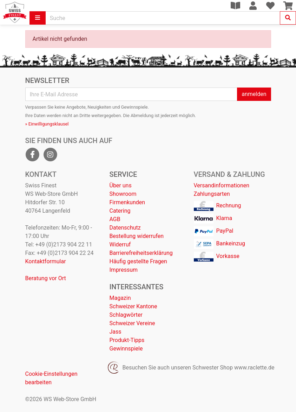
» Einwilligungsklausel (47, 124)
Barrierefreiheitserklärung (141, 253)
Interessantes (137, 287)
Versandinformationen (222, 185)
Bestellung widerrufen (137, 236)
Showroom (123, 194)
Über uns (121, 185)
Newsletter (47, 80)
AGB (115, 219)
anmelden (254, 94)
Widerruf (120, 244)
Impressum (124, 269)
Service (123, 174)
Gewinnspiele (126, 348)
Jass (115, 331)
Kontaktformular (45, 261)
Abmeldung (142, 115)
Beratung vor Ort (45, 278)
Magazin (120, 298)
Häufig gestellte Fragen (138, 261)
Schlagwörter (126, 314)
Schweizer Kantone (133, 306)
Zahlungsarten (212, 194)
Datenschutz (125, 227)
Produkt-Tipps (127, 340)
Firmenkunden (127, 202)
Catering (120, 210)
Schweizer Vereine (132, 323)
